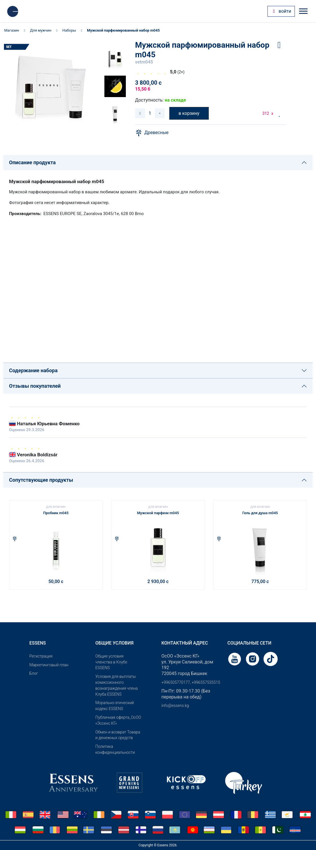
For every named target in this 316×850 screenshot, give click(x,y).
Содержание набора (33, 370)
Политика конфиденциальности (115, 749)
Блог (33, 673)
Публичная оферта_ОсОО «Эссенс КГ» (118, 720)
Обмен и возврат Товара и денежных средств (117, 735)
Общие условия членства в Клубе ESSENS (111, 662)
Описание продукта (32, 162)
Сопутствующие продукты (41, 480)
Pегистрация (40, 656)
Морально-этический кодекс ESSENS (114, 705)
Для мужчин (41, 30)
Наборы (69, 30)
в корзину (189, 113)
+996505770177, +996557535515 (190, 682)
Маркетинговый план (48, 665)
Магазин (11, 30)
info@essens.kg (175, 705)
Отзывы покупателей (35, 386)
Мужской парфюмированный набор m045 (123, 30)
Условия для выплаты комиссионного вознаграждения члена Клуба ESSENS (116, 685)
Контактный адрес (184, 643)
